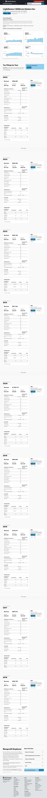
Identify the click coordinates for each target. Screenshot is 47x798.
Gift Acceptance (27, 794)
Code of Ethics (27, 792)
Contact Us (29, 67)
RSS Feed (37, 781)
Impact (25, 787)
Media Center (27, 784)
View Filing (33, 85)
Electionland (16, 784)
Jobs (25, 783)
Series (15, 789)
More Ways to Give (38, 790)
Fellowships (30, 783)
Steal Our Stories (38, 785)
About (25, 778)
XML (32, 87)
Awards (25, 788)
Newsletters (37, 778)
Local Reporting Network (17, 780)
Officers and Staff (27, 781)
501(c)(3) (11, 19)
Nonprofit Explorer (7, 3)
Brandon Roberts (6, 763)
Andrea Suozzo (7, 762)
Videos (15, 790)
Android (39, 780)
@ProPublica (16, 794)
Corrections (26, 789)
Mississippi (15, 3)
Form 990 (5, 67)
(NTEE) (4, 26)
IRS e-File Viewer (14, 769)
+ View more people (7, 139)
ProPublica (16, 778)
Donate (36, 789)
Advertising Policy (27, 793)
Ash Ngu (17, 762)
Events (15, 796)
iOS (36, 780)
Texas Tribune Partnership (16, 783)
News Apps (16, 791)
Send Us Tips (37, 784)
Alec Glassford (12, 762)
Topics (15, 787)
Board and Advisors (28, 780)
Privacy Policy (27, 796)
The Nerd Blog (16, 793)
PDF (32, 312)
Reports (25, 785)
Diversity (26, 782)
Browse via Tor (38, 786)
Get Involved (16, 792)
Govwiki (20, 770)
